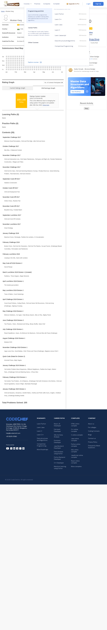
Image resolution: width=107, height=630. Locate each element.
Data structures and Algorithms (42, 439)
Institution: (5, 37)
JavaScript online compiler (77, 456)
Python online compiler (75, 445)
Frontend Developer (57, 442)
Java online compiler (75, 440)
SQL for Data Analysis (58, 436)
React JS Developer (57, 425)
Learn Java (40, 427)
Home (2, 11)
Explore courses (35, 62)
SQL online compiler (74, 451)
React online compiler (75, 462)
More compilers (76, 466)
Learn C (39, 431)
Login (88, 4)
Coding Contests (94, 431)
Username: (5, 25)
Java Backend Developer (59, 447)
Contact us (92, 438)
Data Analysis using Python (58, 453)
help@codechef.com (13, 433)
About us (91, 424)
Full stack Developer (57, 430)
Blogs (90, 435)
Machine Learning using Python (60, 467)
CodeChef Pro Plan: (8, 41)
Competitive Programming (41, 445)
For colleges (92, 427)
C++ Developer (59, 463)
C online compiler (77, 435)
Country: (4, 29)
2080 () (21, 99)
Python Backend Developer (59, 458)
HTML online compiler (75, 425)
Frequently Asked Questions (94, 447)
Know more (46, 105)
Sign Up (98, 4)
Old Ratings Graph (48, 88)
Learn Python (41, 424)
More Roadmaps (42, 450)
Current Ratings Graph (17, 88)
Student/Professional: (8, 33)
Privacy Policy (92, 442)
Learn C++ (40, 435)
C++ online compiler (74, 430)
